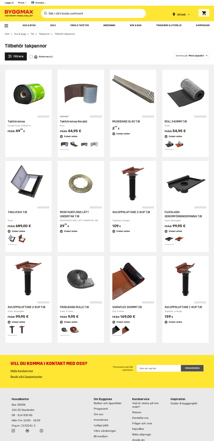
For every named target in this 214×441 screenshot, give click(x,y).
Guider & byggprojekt (184, 403)
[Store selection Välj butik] (181, 14)
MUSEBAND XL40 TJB (126, 121)
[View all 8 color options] (94, 144)
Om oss (98, 414)
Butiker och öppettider (108, 403)
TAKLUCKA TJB (17, 212)
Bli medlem (101, 436)
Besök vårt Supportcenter (26, 376)
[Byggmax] (19, 13)
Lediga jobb (101, 425)
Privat (21, 2)
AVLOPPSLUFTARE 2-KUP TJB (131, 212)
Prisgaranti (101, 408)
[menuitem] (6, 25)
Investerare (101, 419)
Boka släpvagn (141, 434)
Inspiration (178, 399)
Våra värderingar (105, 430)
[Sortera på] (191, 55)
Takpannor (44, 33)
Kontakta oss (140, 417)
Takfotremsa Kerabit (73, 121)
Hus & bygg (20, 33)
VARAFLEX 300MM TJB (127, 307)
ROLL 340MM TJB (176, 121)
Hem (7, 33)
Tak (32, 33)
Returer (137, 412)
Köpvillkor (138, 429)
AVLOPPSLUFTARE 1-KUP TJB (183, 307)
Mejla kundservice (21, 370)
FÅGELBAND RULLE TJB (74, 307)
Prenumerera (192, 368)
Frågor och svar (142, 423)
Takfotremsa (16, 121)
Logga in (9, 2)
